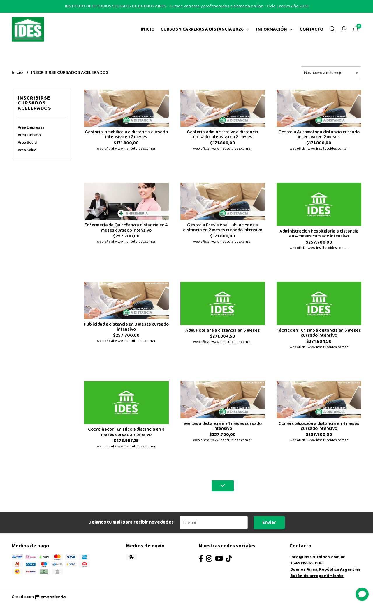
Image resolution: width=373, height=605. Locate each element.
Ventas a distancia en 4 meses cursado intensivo (223, 426)
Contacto (311, 29)
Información (275, 29)
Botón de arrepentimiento (317, 575)
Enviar (269, 522)
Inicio (148, 29)
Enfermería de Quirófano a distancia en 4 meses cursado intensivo (126, 227)
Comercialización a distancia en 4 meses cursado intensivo (319, 426)
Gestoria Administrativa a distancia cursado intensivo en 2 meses (222, 134)
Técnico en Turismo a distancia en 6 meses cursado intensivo (319, 333)
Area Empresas (31, 127)
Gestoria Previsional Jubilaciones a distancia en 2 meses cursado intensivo (222, 227)
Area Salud (27, 150)
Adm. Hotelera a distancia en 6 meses (222, 330)
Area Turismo (29, 135)
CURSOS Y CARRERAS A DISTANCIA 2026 (205, 29)
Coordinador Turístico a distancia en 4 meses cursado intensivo (126, 432)
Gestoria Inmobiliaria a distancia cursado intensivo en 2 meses (126, 134)
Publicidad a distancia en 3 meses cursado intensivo (126, 327)
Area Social (27, 142)
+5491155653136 (306, 563)
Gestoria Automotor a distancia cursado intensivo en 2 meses (318, 134)
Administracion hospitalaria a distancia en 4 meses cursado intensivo (318, 234)
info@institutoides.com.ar (317, 556)
